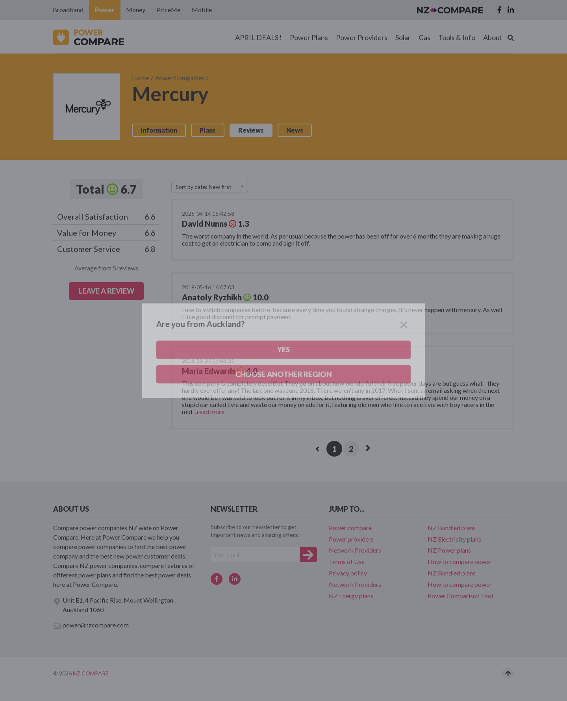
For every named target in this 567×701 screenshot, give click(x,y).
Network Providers (355, 550)
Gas (424, 37)
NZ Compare (91, 673)
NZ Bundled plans (452, 527)
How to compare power (460, 561)
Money (135, 9)
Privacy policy (348, 573)
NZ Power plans (449, 550)
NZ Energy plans (351, 595)
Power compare (350, 527)
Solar (403, 37)
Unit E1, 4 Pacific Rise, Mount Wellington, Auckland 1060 (113, 604)
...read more (208, 411)
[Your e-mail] (255, 554)
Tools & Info (456, 37)
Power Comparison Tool (460, 595)
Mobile (202, 9)
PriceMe (168, 9)
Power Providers (361, 37)
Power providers (351, 539)
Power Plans (309, 37)
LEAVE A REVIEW (106, 291)
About (492, 37)
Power (105, 9)
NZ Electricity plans (454, 539)
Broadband (68, 9)
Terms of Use (347, 561)
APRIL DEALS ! (258, 37)
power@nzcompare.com (91, 625)
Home (140, 77)
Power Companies (179, 77)
